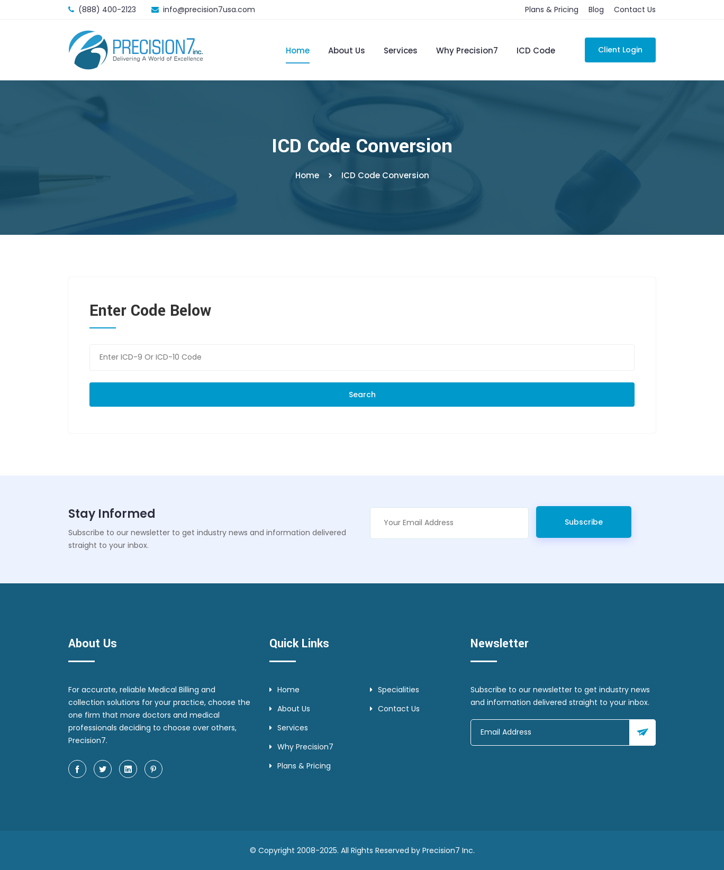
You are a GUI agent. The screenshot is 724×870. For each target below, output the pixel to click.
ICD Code (536, 50)
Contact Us (635, 9)
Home (298, 50)
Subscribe (584, 522)
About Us (346, 50)
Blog (596, 9)
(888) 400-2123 (107, 9)
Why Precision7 (467, 50)
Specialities (394, 689)
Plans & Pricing (551, 9)
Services (401, 50)
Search (362, 394)
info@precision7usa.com (209, 9)
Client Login (620, 49)
